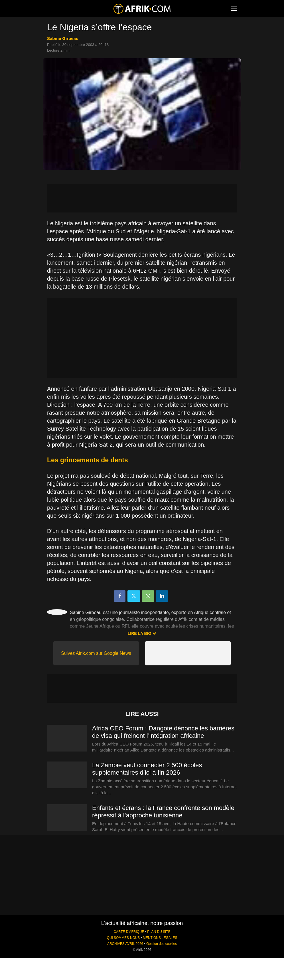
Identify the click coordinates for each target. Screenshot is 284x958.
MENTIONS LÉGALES (160, 938)
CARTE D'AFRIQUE (128, 932)
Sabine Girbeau (62, 38)
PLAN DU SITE (158, 932)
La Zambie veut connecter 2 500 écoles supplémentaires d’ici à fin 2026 (147, 768)
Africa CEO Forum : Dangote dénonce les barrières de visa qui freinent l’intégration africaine (163, 732)
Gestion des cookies (161, 944)
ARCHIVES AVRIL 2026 (125, 944)
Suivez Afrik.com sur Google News (96, 653)
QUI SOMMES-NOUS (123, 938)
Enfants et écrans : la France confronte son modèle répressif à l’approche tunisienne (163, 811)
